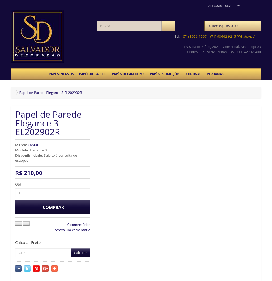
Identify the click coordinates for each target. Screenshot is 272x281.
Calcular (80, 252)
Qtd (18, 184)
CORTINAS (193, 74)
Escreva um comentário (71, 229)
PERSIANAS (215, 74)
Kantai (33, 145)
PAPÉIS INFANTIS (61, 74)
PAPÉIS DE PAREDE (92, 74)
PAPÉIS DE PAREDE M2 (128, 74)
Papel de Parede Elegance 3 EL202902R (50, 92)
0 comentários (79, 224)
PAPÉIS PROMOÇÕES (165, 74)
